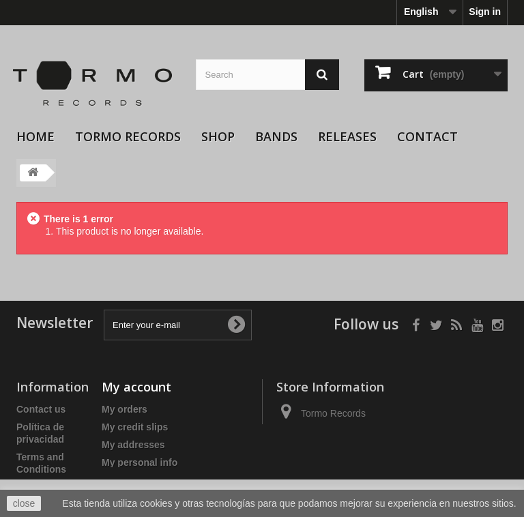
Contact (427, 136)
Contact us (41, 409)
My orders (124, 409)
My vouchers (131, 480)
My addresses (133, 444)
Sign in (485, 11)
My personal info (139, 462)
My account (136, 387)
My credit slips (135, 427)
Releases (347, 136)
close (24, 503)
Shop (218, 136)
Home (35, 136)
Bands (276, 136)
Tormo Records (128, 136)
